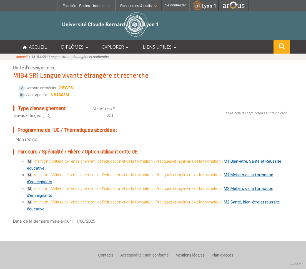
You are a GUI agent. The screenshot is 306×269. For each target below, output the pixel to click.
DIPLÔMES (74, 47)
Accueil (21, 57)
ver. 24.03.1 (297, 264)
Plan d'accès (222, 255)
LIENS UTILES (159, 47)
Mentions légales (190, 255)
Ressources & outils (138, 6)
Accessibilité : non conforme (144, 255)
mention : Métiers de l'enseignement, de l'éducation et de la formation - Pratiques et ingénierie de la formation (127, 161)
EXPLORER (115, 47)
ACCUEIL (35, 47)
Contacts (105, 255)
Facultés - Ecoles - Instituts (86, 6)
